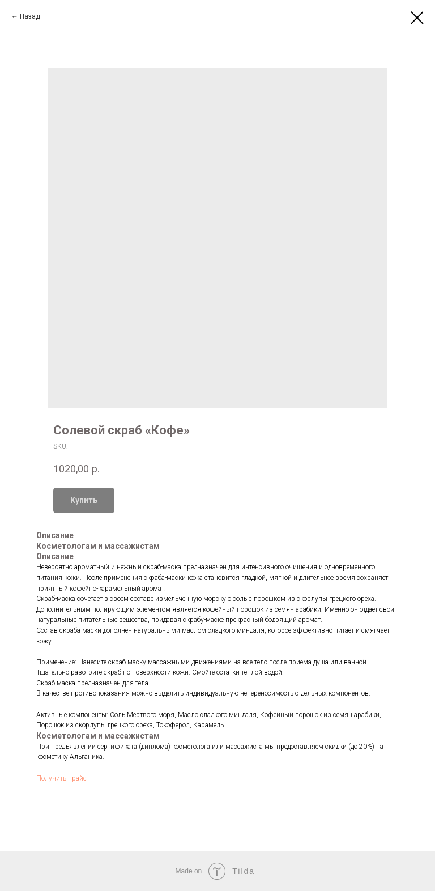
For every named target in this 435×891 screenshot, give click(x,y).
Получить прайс (61, 778)
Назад (30, 16)
